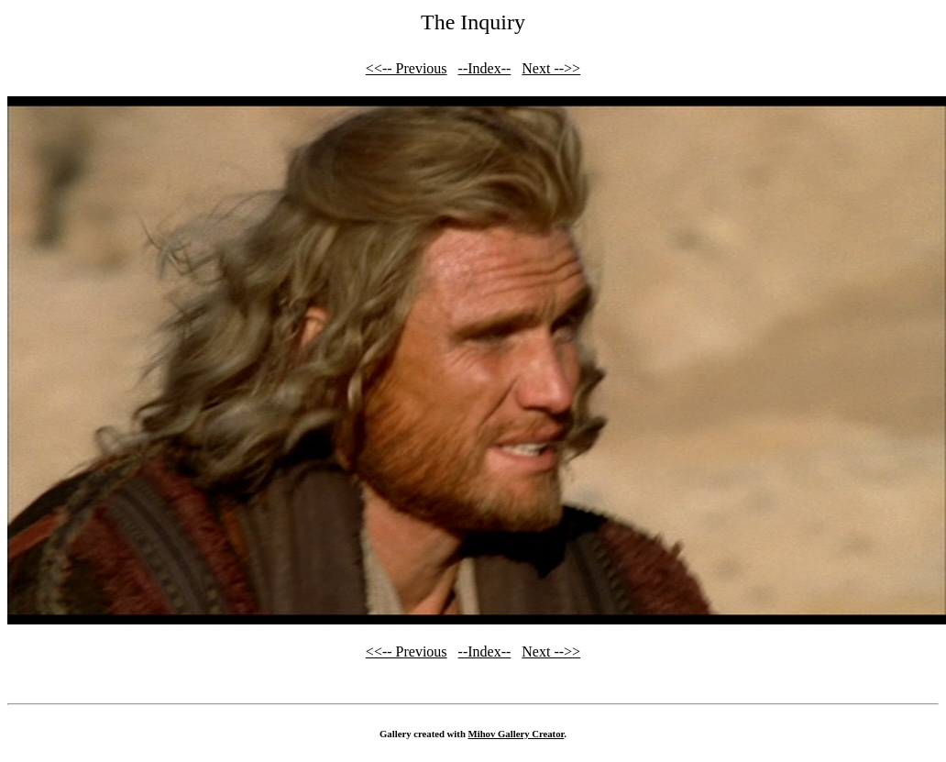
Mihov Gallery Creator (516, 733)
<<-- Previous (406, 68)
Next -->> (551, 68)
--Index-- (485, 68)
